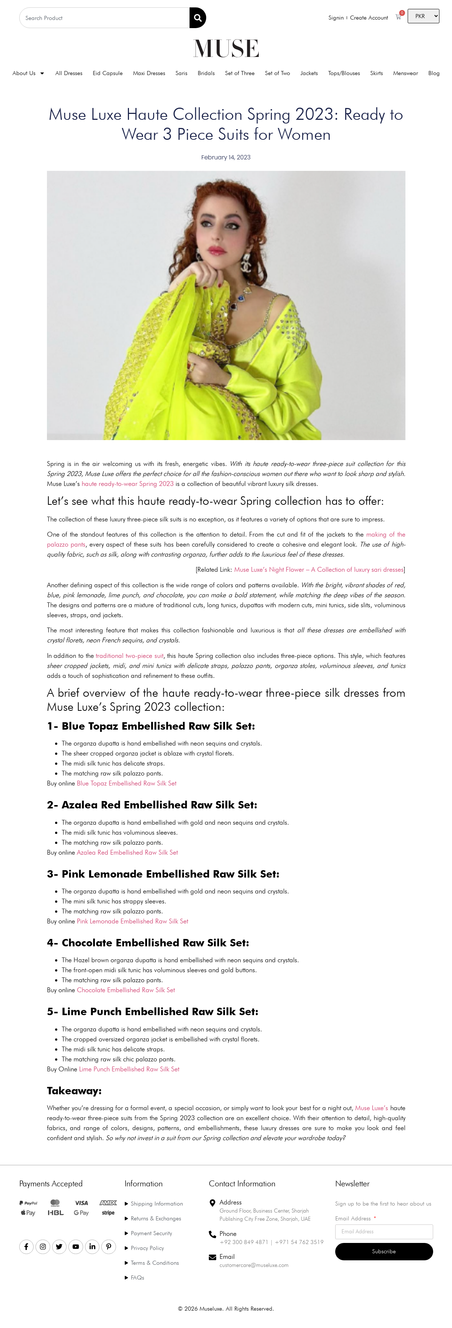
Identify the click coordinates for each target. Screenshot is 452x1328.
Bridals (206, 73)
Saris (181, 73)
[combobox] (104, 17)
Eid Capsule (108, 73)
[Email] (212, 1257)
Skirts (376, 73)
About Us (29, 73)
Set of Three (240, 73)
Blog (434, 73)
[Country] (423, 16)
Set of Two (277, 73)
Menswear (405, 73)
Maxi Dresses (149, 73)
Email (227, 1256)
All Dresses (68, 73)
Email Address (354, 1219)
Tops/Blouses (344, 73)
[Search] (198, 17)
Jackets (309, 73)
